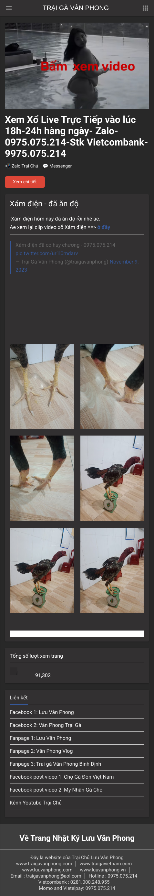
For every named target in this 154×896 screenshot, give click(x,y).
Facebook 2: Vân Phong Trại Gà (45, 725)
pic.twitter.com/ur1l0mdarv (46, 253)
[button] (145, 8)
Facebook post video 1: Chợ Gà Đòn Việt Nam (62, 777)
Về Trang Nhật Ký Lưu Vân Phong (77, 838)
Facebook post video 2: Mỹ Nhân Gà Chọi (57, 790)
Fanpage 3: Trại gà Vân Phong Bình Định (55, 764)
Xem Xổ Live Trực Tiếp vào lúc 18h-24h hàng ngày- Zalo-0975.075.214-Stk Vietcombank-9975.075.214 (76, 136)
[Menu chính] (9, 8)
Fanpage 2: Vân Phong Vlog (41, 751)
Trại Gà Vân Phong (76, 8)
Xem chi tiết (25, 182)
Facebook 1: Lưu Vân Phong (42, 712)
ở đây (105, 227)
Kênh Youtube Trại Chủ (36, 803)
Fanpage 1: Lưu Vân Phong (40, 738)
